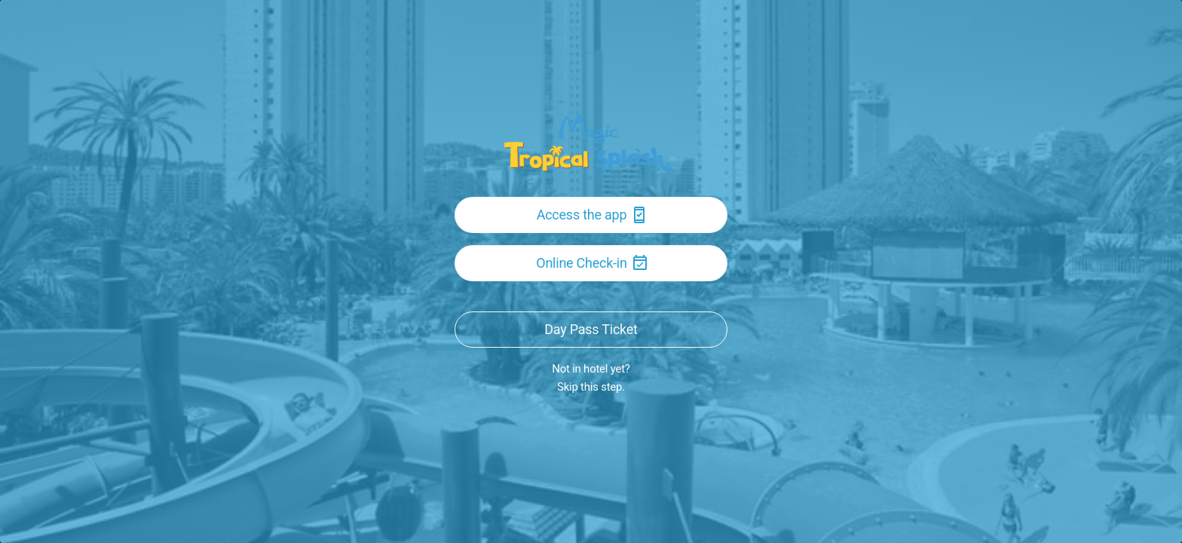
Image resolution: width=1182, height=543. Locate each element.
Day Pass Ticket (591, 329)
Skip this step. (591, 387)
